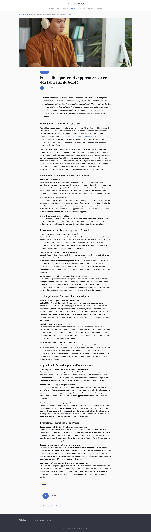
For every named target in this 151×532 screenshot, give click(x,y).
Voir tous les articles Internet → (51, 506)
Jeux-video (81, 8)
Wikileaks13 (75, 3)
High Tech (64, 8)
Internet (73, 8)
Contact (49, 520)
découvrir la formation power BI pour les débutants (87, 136)
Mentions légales (39, 520)
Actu (57, 8)
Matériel (99, 8)
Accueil (51, 8)
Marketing (91, 8)
